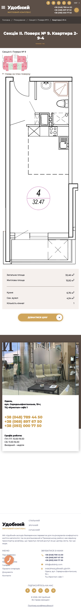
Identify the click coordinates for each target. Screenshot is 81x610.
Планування (19, 20)
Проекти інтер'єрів (11, 569)
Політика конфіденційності (40, 605)
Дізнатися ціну (37, 317)
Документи (7, 572)
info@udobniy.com (53, 564)
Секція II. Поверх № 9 (38, 20)
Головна (6, 20)
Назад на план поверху (17, 74)
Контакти (6, 575)
